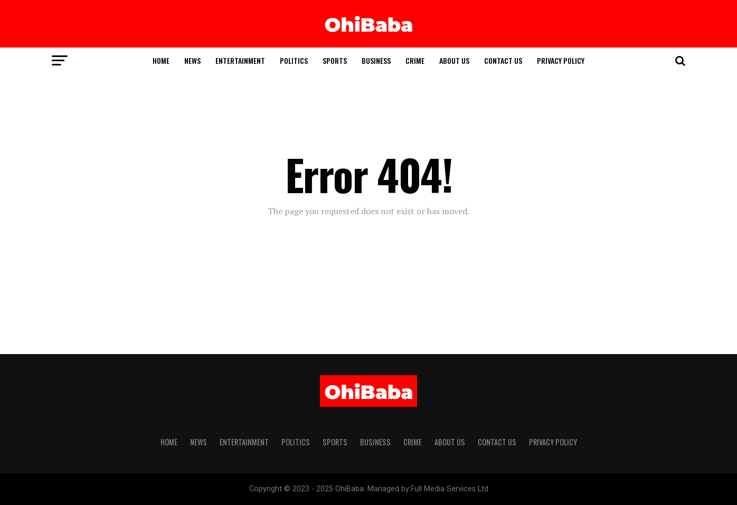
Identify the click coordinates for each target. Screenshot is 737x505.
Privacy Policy (560, 60)
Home (161, 60)
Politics (294, 60)
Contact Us (503, 60)
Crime (414, 60)
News (192, 60)
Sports (335, 60)
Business (376, 60)
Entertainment (240, 60)
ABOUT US (454, 60)
